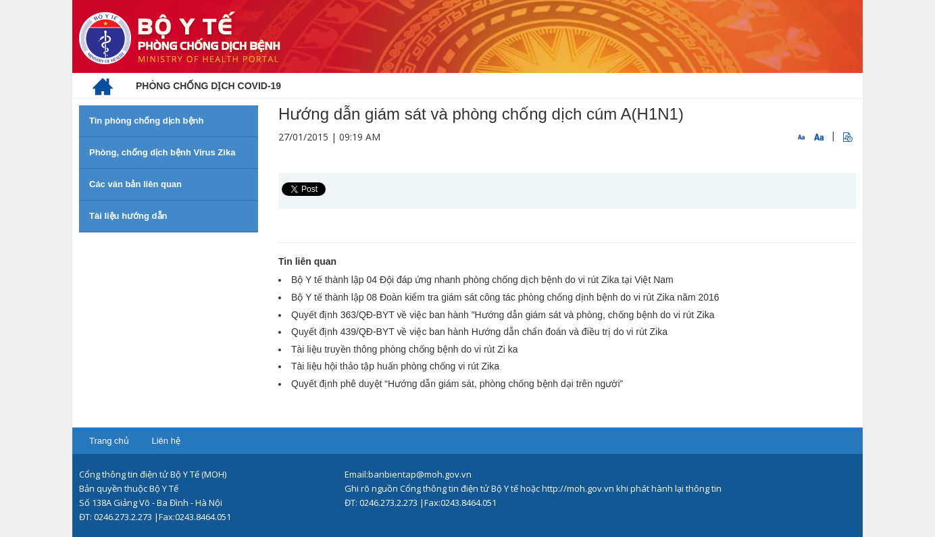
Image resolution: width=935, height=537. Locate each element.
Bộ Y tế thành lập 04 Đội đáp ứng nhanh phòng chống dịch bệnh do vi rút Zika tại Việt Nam (482, 279)
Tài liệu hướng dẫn (128, 216)
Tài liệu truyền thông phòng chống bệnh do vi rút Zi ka (404, 349)
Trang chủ (109, 441)
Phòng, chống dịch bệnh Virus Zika (162, 152)
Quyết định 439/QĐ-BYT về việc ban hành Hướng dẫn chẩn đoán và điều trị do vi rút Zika (479, 331)
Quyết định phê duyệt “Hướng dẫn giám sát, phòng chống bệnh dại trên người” (457, 383)
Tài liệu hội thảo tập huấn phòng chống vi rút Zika (395, 366)
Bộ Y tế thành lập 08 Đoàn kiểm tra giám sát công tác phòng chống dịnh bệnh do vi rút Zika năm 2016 (505, 297)
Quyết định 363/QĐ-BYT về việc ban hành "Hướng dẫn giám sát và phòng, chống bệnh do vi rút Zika (502, 314)
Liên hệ (165, 441)
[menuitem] (102, 86)
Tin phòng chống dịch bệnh (146, 121)
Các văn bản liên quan (135, 184)
